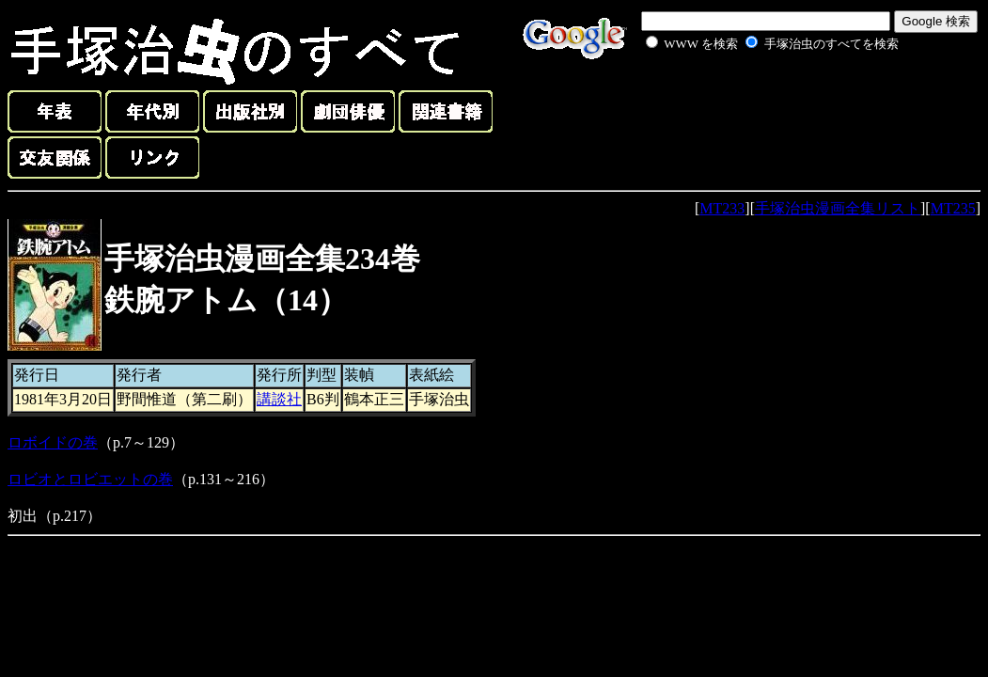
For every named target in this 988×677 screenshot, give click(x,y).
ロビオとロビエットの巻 (90, 479)
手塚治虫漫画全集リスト (837, 208)
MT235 (953, 208)
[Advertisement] (751, 98)
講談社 (279, 399)
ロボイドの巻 (53, 442)
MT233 (722, 208)
